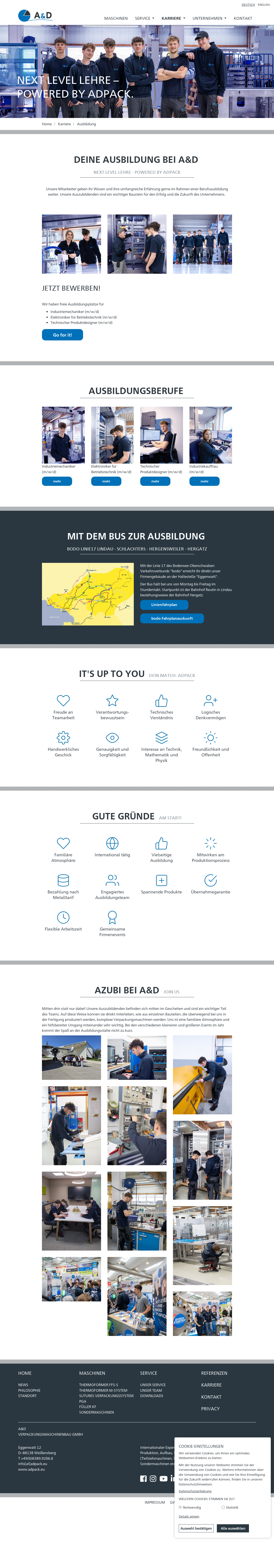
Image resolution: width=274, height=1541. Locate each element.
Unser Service (153, 1384)
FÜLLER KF (87, 1406)
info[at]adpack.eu (32, 1463)
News (23, 1384)
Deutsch (248, 4)
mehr (57, 481)
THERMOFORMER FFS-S (98, 1384)
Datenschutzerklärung (195, 1491)
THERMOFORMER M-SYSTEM (103, 1390)
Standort (27, 1395)
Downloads (151, 1395)
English (264, 4)
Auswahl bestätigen (196, 1528)
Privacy (210, 1408)
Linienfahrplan (164, 604)
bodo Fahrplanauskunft (172, 618)
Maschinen (116, 18)
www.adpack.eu (31, 1469)
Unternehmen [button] (208, 18)
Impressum (155, 1502)
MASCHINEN (92, 1373)
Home (47, 123)
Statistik (232, 1507)
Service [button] (143, 18)
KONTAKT (211, 1397)
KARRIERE (211, 1385)
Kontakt (243, 18)
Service (148, 1373)
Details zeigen (189, 1516)
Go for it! (62, 335)
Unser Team (151, 1390)
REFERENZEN (214, 1373)
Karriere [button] (172, 18)
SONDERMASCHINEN (96, 1412)
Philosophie (29, 1390)
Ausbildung (86, 123)
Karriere (64, 123)
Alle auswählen (233, 1528)
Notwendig (192, 1507)
